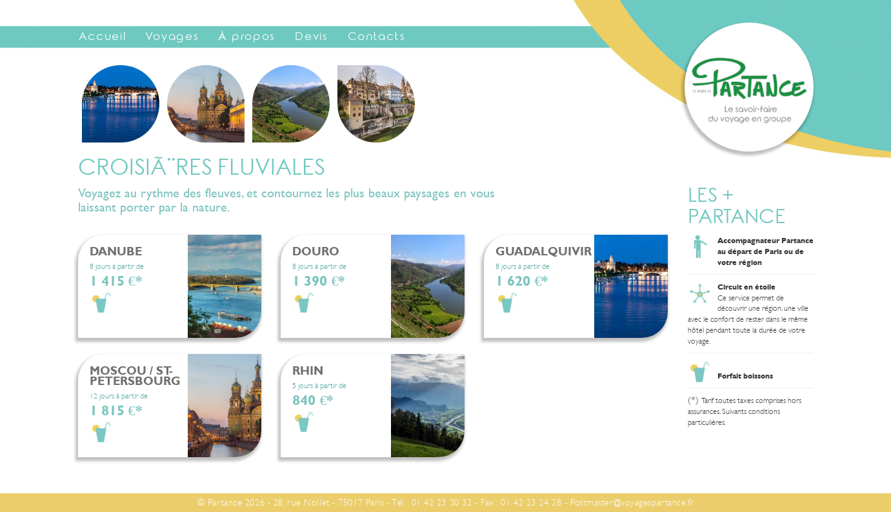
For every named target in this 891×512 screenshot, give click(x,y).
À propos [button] (246, 38)
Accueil (102, 38)
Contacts (377, 38)
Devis (311, 38)
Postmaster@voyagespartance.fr (632, 502)
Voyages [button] (172, 38)
